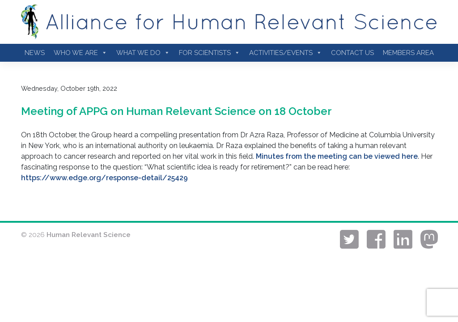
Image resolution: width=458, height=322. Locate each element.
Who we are (80, 53)
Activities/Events (285, 53)
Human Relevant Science (89, 235)
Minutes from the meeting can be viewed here (337, 156)
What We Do (143, 53)
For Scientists (209, 53)
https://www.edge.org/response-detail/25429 (104, 178)
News (35, 53)
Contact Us (352, 53)
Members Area (408, 53)
